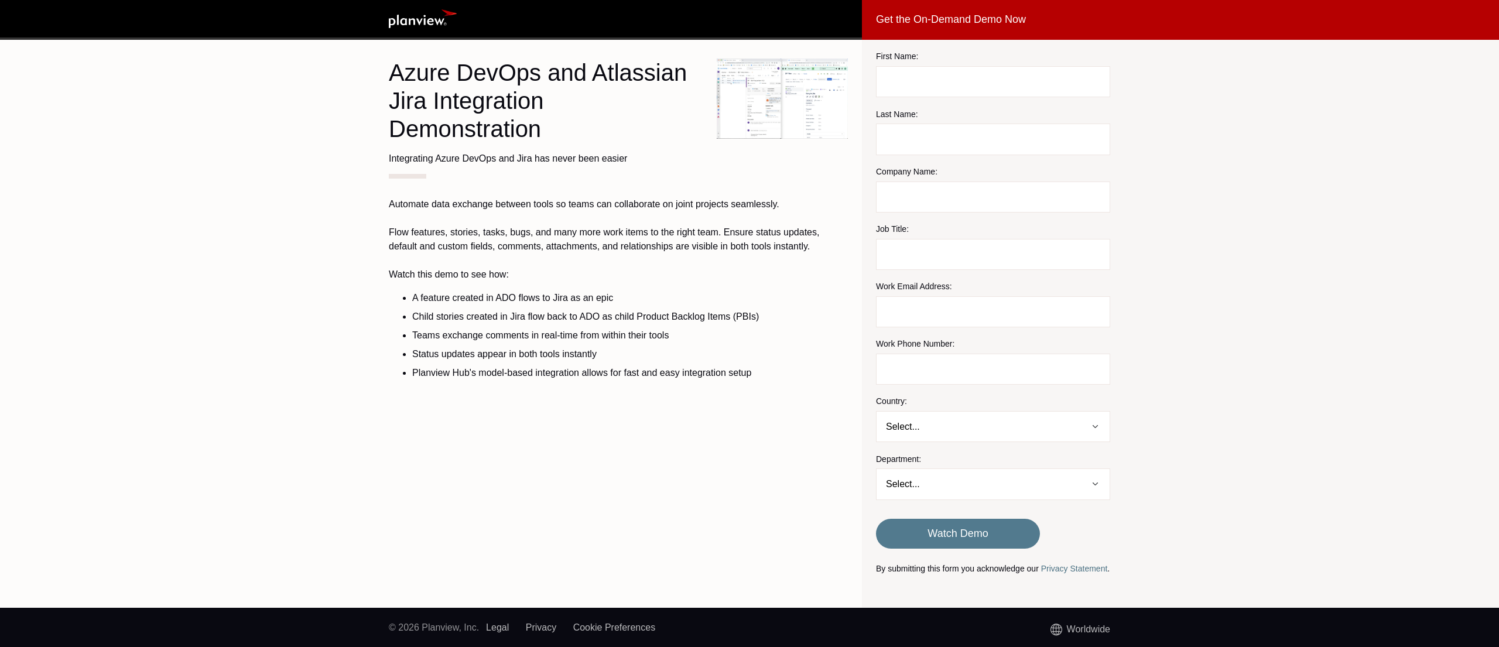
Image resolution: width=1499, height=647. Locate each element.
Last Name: (897, 114)
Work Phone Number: (915, 343)
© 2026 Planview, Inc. (434, 627)
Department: (898, 459)
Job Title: (892, 229)
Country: (891, 401)
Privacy (541, 627)
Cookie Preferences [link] (614, 627)
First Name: (897, 56)
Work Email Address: (914, 286)
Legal (497, 627)
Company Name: (906, 171)
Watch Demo (958, 533)
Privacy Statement (1074, 568)
